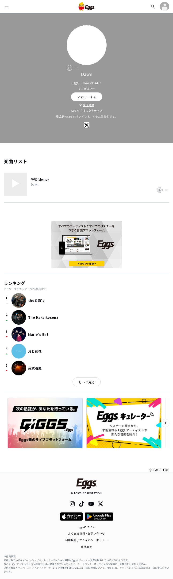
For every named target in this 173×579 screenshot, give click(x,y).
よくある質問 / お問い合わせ (86, 533)
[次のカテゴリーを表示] (165, 423)
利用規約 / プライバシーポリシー (86, 540)
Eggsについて (87, 527)
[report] (76, 68)
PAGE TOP (159, 469)
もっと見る (86, 382)
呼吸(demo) (40, 179)
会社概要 (86, 546)
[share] (69, 68)
